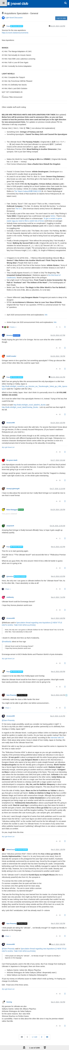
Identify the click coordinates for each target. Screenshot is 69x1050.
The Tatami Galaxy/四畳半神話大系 (27, 184)
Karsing (9, 994)
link (46, 307)
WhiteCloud (10, 842)
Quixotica (9, 569)
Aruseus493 (10, 415)
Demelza (9, 328)
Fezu (8, 18)
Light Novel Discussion (14, 10)
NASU (53, 208)
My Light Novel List (8, 440)
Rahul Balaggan (12, 502)
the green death (11, 452)
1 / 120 (34, 1029)
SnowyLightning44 (12, 481)
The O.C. (18, 201)
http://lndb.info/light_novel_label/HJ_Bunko (29, 397)
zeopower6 (10, 518)
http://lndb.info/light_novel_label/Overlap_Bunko (20, 400)
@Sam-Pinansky (8, 713)
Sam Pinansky (11, 687)
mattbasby (10, 589)
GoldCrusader (11, 348)
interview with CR (57, 730)
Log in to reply (61, 10)
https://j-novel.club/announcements (15, 25)
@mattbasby (7, 634)
